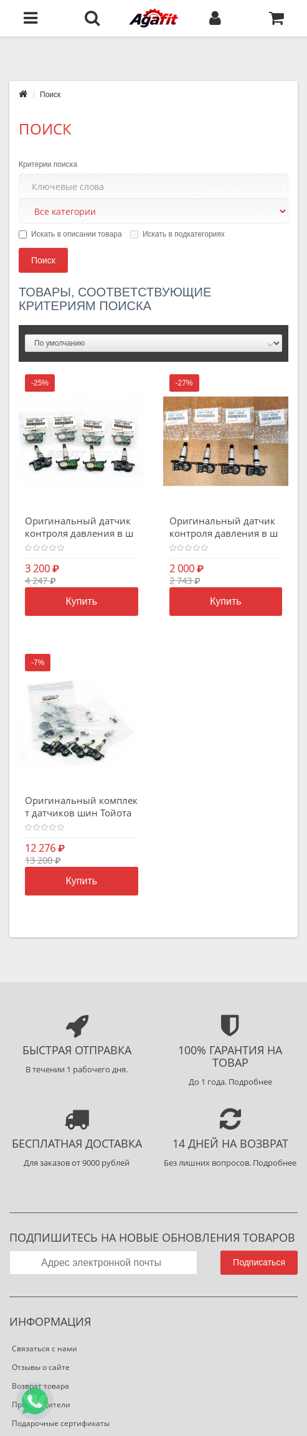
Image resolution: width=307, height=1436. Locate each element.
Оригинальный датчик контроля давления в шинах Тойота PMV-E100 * (224, 533)
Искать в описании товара (70, 234)
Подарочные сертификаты (61, 1423)
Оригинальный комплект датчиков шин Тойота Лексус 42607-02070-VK (81, 812)
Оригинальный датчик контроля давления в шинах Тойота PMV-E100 (79, 533)
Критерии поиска (48, 164)
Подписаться (259, 1262)
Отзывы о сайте (41, 1367)
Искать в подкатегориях (177, 234)
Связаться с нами (44, 1348)
